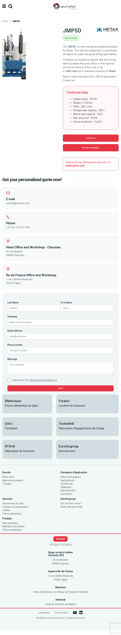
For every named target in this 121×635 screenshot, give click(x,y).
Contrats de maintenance (15, 512)
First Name (66, 302)
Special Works (68, 495)
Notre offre (8, 482)
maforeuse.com (75, 165)
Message (12, 362)
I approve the (34, 384)
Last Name (13, 302)
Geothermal (66, 489)
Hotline (6, 515)
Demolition (66, 499)
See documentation (90, 148)
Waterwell (65, 492)
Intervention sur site (12, 508)
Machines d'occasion (13, 531)
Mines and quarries (70, 482)
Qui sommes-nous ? (71, 508)
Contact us (91, 138)
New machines (10, 528)
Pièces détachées (12, 518)
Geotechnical (67, 485)
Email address (15, 332)
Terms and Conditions (43, 384)
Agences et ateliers (12, 485)
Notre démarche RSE (71, 512)
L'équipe (6, 489)
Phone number (15, 347)
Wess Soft (59, 623)
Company (12, 317)
